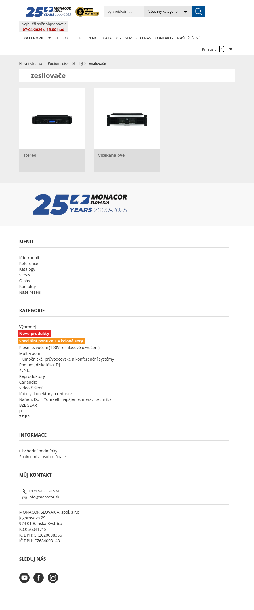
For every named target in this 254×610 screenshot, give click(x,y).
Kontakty (164, 26)
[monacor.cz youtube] (26, 570)
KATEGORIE (37, 26)
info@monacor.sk (44, 485)
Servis (131, 26)
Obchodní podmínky (38, 439)
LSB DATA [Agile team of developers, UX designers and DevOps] (179, 600)
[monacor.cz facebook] (40, 570)
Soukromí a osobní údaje (42, 445)
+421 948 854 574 (44, 479)
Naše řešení (188, 26)
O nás (145, 26)
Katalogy (112, 26)
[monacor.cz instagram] (54, 570)
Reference (89, 26)
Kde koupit (65, 26)
